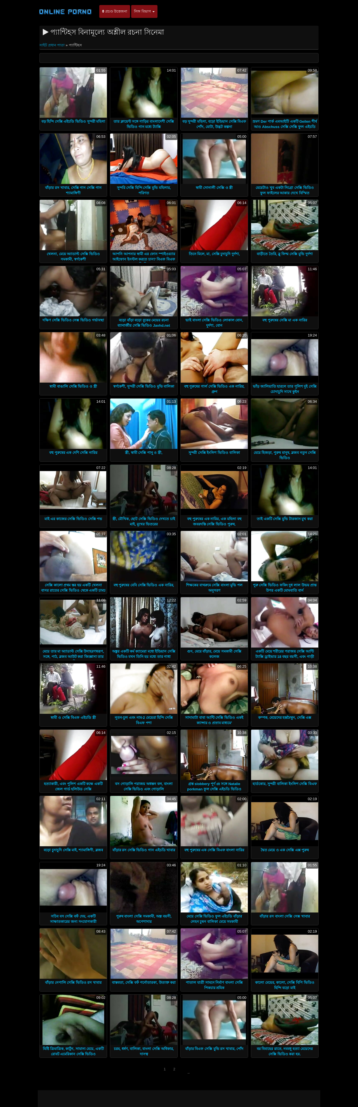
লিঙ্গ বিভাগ (144, 11)
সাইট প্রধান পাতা (52, 45)
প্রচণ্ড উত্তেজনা (114, 11)
